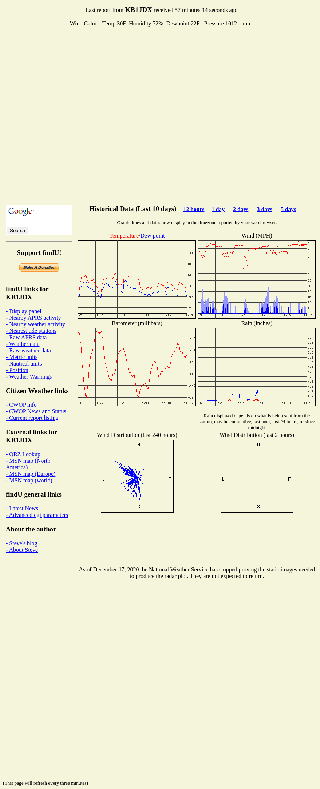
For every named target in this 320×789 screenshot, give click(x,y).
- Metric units (21, 357)
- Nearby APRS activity (33, 318)
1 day (218, 209)
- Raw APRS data (26, 337)
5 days (288, 209)
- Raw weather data (28, 350)
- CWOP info (21, 405)
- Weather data (23, 344)
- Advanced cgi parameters (37, 515)
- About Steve (22, 550)
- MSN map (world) (29, 480)
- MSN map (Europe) (30, 474)
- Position (17, 370)
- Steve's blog (21, 543)
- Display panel (24, 311)
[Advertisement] (87, 113)
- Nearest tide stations (31, 331)
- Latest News (22, 508)
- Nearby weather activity (35, 324)
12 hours (194, 209)
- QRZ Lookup (23, 454)
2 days (240, 209)
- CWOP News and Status (36, 411)
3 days (264, 209)
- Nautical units (24, 363)
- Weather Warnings (29, 377)
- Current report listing (32, 418)
